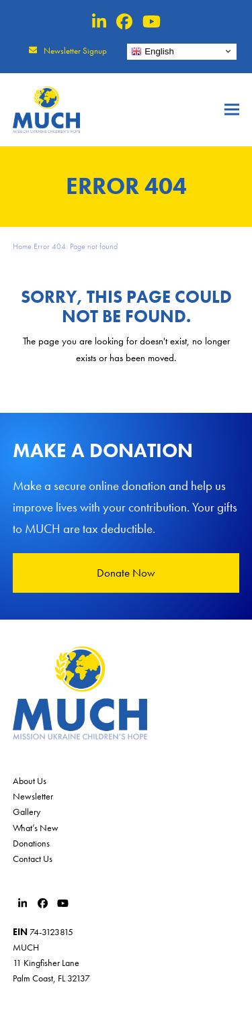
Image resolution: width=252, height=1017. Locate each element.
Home (22, 246)
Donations (31, 843)
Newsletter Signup (75, 50)
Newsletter (33, 796)
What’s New (35, 828)
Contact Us (32, 859)
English (152, 51)
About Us (29, 781)
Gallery (26, 812)
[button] (231, 109)
